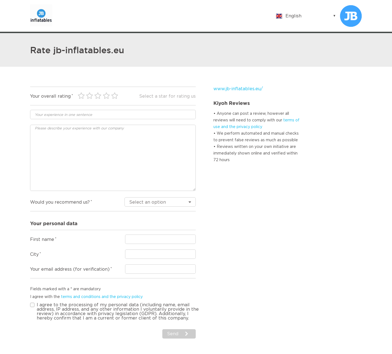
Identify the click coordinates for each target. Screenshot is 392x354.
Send (172, 334)
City (34, 254)
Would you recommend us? (60, 202)
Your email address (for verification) (70, 269)
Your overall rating (50, 96)
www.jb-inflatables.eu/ (238, 89)
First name (42, 239)
